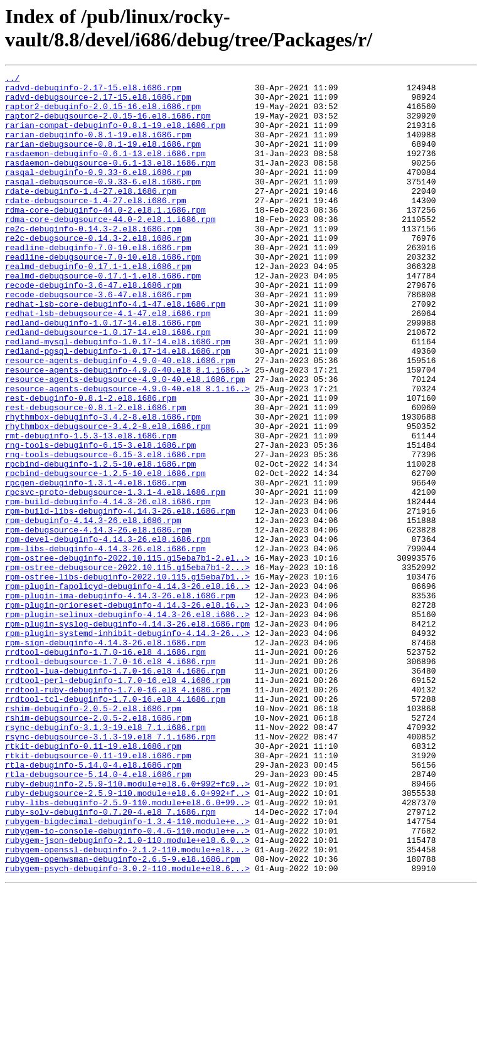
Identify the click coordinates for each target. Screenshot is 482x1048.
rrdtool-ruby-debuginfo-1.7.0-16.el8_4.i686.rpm (117, 813)
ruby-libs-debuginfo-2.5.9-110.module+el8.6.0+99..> (127, 949)
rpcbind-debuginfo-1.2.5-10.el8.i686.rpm (100, 542)
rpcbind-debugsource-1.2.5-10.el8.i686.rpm (105, 553)
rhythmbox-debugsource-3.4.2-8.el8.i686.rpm (108, 497)
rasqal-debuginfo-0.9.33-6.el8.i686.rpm (98, 192)
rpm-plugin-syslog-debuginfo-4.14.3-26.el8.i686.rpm (127, 734)
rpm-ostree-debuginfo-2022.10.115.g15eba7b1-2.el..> (127, 655)
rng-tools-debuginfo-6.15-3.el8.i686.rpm (100, 520)
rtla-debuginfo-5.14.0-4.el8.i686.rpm (93, 903)
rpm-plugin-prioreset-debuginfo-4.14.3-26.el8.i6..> (127, 711)
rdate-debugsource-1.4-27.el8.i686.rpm (95, 226)
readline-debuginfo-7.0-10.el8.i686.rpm (98, 282)
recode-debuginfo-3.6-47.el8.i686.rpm (93, 328)
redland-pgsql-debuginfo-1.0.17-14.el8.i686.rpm (117, 407)
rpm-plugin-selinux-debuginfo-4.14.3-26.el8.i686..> (127, 723)
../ (12, 79)
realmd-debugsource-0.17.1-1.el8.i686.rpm (103, 316)
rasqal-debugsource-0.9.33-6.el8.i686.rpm (103, 203)
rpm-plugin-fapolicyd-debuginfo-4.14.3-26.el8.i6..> (127, 689)
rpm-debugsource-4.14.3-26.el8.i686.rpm (98, 621)
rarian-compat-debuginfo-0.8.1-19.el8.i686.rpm (115, 136)
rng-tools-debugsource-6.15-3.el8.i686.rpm (105, 531)
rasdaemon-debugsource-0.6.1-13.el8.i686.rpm (110, 181)
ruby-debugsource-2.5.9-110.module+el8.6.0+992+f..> (127, 937)
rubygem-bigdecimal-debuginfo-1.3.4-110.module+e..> (127, 971)
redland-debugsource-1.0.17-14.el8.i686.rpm (108, 384)
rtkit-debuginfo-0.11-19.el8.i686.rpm (93, 881)
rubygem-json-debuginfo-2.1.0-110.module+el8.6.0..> (127, 994)
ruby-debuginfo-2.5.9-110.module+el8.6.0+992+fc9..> (127, 926)
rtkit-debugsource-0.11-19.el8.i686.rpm (98, 892)
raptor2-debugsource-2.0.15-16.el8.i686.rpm (108, 124)
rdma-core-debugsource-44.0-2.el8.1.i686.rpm (110, 249)
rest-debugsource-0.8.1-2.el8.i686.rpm (95, 474)
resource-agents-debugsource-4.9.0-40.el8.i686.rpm (125, 441)
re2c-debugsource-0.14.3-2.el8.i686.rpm (98, 271)
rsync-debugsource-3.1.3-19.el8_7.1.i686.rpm (110, 870)
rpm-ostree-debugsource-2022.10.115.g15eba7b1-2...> (127, 666)
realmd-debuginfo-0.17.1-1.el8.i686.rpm (98, 305)
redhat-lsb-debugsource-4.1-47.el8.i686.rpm (108, 362)
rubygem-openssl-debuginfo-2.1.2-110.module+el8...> (127, 1005)
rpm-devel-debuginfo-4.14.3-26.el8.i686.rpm (108, 632)
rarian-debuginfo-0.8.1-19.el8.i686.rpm (98, 147)
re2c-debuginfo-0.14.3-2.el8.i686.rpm (93, 260)
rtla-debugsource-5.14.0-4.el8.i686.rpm (98, 915)
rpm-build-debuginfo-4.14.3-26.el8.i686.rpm (108, 587)
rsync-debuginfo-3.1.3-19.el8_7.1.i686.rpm (105, 858)
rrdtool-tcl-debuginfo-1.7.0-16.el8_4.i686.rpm (115, 824)
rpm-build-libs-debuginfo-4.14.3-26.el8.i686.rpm (120, 599)
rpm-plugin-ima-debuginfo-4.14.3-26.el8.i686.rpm (120, 700)
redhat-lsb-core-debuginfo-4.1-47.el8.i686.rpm (115, 350)
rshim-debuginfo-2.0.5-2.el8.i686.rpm (93, 836)
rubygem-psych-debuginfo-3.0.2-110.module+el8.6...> (127, 1028)
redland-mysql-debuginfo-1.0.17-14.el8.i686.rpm (117, 395)
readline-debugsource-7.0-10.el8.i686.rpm (103, 294)
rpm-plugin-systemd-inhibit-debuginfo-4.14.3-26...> (127, 745)
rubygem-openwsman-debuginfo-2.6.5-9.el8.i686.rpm (122, 1016)
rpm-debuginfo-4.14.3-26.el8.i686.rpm (93, 610)
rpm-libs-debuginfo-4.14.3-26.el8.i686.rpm (105, 644)
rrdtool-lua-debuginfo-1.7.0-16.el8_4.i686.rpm (115, 791)
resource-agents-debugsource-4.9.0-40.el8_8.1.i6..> (127, 452)
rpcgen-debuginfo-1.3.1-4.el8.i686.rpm (95, 565)
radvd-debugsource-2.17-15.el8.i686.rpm (98, 102)
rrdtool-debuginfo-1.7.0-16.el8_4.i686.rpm (105, 768)
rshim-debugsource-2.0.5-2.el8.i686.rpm (98, 847)
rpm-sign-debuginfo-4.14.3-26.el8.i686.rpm (105, 757)
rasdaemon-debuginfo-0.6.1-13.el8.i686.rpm (105, 170)
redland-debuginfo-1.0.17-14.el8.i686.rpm (103, 373)
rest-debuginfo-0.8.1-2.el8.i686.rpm (90, 463)
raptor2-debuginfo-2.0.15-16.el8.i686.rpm (103, 113)
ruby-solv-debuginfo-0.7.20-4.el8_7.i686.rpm (110, 960)
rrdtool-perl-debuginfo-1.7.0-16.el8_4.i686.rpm (117, 802)
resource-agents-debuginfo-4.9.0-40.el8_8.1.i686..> (127, 429)
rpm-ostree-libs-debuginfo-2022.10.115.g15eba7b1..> (127, 678)
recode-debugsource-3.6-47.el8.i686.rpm (98, 339)
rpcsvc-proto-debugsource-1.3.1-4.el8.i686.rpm (115, 576)
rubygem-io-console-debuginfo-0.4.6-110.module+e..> (127, 982)
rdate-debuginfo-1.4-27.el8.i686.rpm (90, 215)
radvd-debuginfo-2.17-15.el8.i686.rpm (93, 91)
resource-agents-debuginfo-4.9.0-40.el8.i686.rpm (120, 418)
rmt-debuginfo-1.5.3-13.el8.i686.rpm (90, 508)
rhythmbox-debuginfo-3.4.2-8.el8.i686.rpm (103, 486)
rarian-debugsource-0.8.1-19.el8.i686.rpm (103, 158)
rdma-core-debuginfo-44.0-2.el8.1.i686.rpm (105, 237)
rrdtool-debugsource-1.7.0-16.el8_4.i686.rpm (110, 779)
